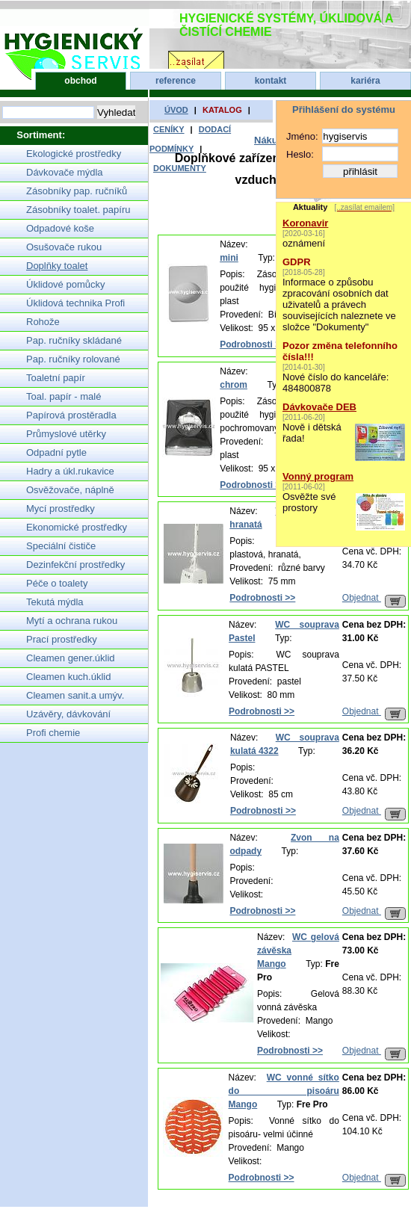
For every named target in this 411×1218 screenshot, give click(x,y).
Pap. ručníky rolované (73, 359)
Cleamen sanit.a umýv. (75, 695)
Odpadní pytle (56, 452)
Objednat (374, 598)
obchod (80, 80)
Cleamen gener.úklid (70, 658)
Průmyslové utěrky (66, 433)
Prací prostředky (61, 639)
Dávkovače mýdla (64, 172)
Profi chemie (53, 732)
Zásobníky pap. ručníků (76, 191)
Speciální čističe (61, 545)
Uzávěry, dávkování (68, 714)
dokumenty (179, 168)
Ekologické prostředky (73, 153)
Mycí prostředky (60, 508)
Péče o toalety (56, 583)
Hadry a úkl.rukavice (70, 471)
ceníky (169, 129)
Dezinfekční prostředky (75, 564)
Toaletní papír (55, 377)
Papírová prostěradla (71, 415)
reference (175, 80)
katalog (222, 109)
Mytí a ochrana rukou (71, 620)
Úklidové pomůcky (65, 284)
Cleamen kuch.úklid (68, 676)
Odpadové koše (60, 228)
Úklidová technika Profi (75, 303)
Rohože (43, 321)
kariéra (365, 80)
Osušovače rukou (64, 247)
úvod (176, 109)
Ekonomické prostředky (76, 527)
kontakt (271, 80)
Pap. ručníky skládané (74, 340)
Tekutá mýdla (55, 602)
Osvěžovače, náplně (70, 489)
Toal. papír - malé (63, 396)
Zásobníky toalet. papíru (78, 209)
